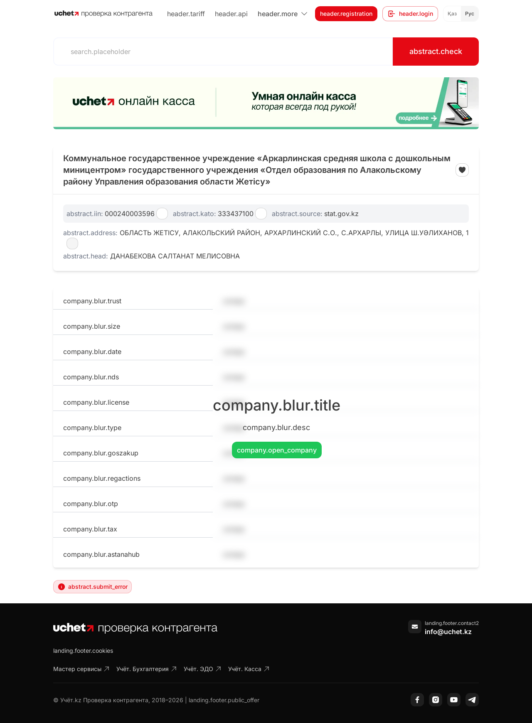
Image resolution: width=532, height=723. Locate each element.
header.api (231, 14)
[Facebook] (417, 699)
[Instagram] (435, 699)
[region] (266, 103)
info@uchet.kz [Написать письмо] (448, 631)
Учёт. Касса (249, 668)
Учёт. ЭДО (203, 668)
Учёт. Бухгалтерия (146, 668)
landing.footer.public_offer (224, 699)
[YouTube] (454, 699)
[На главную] (103, 13)
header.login (410, 14)
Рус (469, 13)
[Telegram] (472, 699)
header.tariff (186, 14)
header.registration (346, 13)
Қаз (452, 13)
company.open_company (277, 450)
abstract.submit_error (92, 587)
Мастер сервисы (81, 668)
